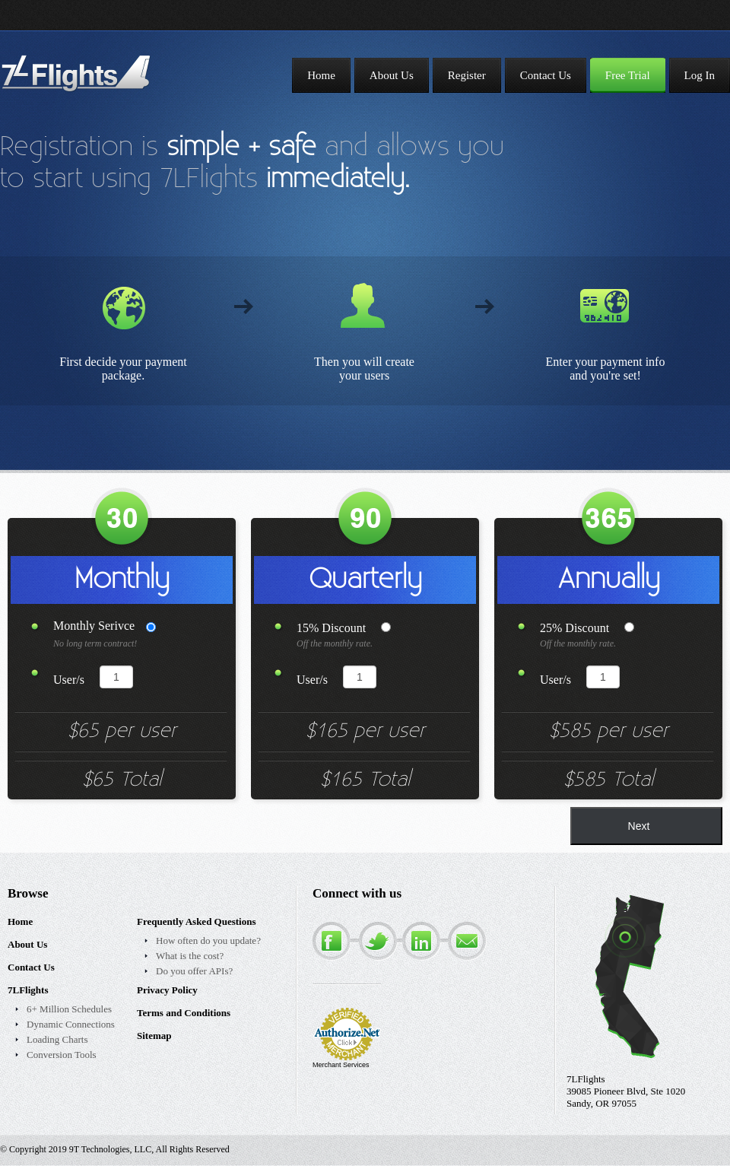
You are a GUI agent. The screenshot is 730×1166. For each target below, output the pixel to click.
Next (639, 826)
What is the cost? (190, 955)
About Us (27, 944)
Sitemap (154, 1035)
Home (20, 921)
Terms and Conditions (183, 1012)
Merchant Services (341, 1065)
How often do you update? (208, 940)
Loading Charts (57, 1039)
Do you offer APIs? (194, 971)
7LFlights (28, 990)
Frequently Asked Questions (196, 921)
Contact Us (31, 967)
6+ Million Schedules (69, 1009)
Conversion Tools (62, 1054)
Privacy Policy (167, 990)
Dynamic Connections (71, 1024)
